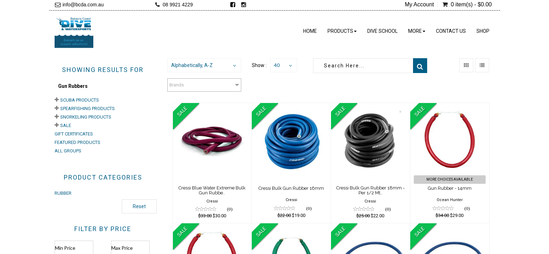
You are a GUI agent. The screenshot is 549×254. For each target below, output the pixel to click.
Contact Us (451, 31)
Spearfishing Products (87, 108)
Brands (176, 84)
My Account (419, 4)
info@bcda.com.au (83, 4)
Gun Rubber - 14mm (450, 188)
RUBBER (63, 193)
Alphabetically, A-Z (192, 65)
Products (342, 31)
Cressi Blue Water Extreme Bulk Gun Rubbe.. (212, 190)
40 (277, 65)
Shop (482, 31)
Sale (65, 125)
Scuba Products (79, 100)
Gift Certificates (74, 134)
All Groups (68, 150)
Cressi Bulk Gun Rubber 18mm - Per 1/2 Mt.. (370, 190)
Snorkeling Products (85, 117)
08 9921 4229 (178, 4)
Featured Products (77, 142)
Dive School (382, 31)
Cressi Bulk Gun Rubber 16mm (291, 188)
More (416, 31)
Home (310, 31)
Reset (139, 206)
